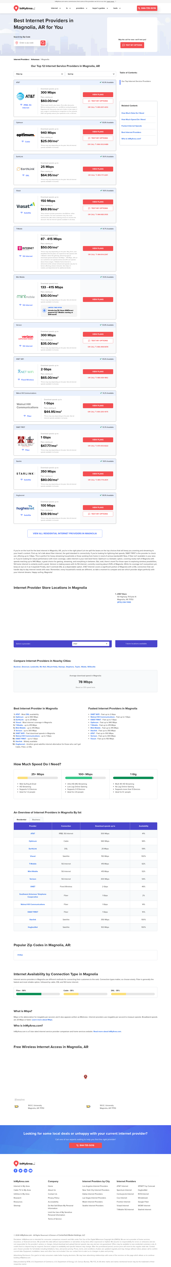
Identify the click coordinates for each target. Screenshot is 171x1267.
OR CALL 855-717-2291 (98, 175)
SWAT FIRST (21, 739)
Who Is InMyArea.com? (131, 139)
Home (50, 1186)
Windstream (143, 1198)
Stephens (70, 667)
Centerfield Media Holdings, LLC (71, 1235)
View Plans (98, 94)
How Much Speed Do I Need (133, 119)
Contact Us (52, 1194)
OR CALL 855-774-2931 (98, 480)
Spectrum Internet (124, 1190)
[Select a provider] (90, 644)
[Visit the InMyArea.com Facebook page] (15, 1171)
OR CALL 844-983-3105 (98, 215)
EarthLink (20, 720)
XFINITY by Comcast (146, 1186)
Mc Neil (43, 667)
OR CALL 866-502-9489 (98, 144)
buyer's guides (99, 8)
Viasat (18, 722)
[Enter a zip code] (30, 43)
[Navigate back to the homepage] (24, 8)
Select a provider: (23, 644)
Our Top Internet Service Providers (136, 81)
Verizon (19, 730)
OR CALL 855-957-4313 (98, 107)
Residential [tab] (21, 819)
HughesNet (33, 927)
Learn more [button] (110, 1)
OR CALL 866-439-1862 (98, 378)
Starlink (19, 741)
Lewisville (34, 667)
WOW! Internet (144, 1205)
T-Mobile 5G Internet (125, 1209)
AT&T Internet (122, 1186)
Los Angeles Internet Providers (95, 1186)
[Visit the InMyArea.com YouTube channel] (30, 1171)
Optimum (20, 717)
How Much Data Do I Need (132, 113)
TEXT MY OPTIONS (98, 101)
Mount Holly (52, 667)
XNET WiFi (20, 733)
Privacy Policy (53, 1198)
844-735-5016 (148, 8)
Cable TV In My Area (22, 1190)
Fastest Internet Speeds (131, 126)
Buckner (17, 667)
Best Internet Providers (131, 132)
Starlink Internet (144, 1209)
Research (17, 1198)
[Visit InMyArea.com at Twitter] (20, 1171)
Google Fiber (143, 1202)
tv (67, 8)
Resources (18, 1202)
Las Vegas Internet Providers (94, 1198)
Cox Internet (122, 1198)
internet (54, 8)
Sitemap (17, 1205)
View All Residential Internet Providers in (65, 533)
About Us (52, 1190)
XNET (32, 886)
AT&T (18, 714)
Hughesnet (20, 744)
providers (80, 8)
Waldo (83, 667)
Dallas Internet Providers (92, 1194)
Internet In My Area (22, 1186)
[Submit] (42, 42)
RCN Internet (143, 1194)
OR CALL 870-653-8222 (98, 446)
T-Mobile (19, 725)
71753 (20, 955)
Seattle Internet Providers (92, 1205)
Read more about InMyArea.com (107, 1031)
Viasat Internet (123, 1205)
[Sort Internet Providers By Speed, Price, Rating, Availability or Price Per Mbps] (90, 74)
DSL (27, 714)
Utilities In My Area (21, 1194)
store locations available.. (136, 643)
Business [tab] (36, 819)
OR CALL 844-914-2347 (98, 255)
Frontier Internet (123, 1202)
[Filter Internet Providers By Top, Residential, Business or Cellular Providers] (39, 74)
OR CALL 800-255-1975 (98, 412)
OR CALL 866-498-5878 (98, 347)
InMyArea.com (26, 1235)
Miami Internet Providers (92, 1202)
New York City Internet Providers (95, 1190)
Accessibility (53, 1202)
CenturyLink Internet (125, 1194)
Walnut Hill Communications (28, 736)
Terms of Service (55, 1219)
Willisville (91, 667)
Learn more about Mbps (42, 1020)
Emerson (25, 667)
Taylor (77, 667)
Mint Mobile (21, 728)
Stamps (61, 667)
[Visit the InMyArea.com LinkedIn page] (25, 1171)
